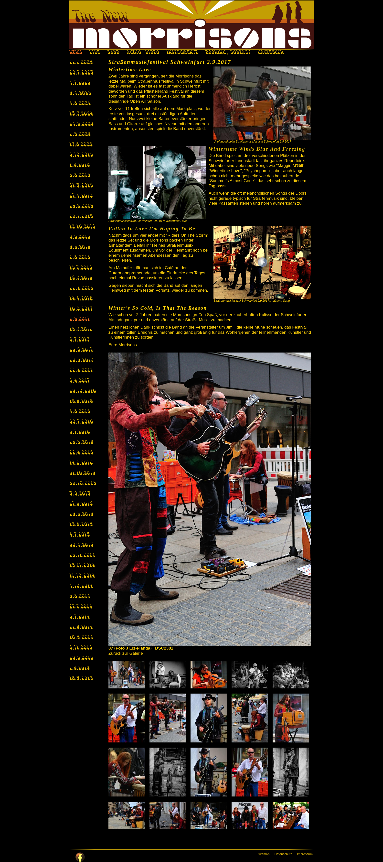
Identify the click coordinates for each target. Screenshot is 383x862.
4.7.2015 (79, 535)
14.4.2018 (81, 299)
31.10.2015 (82, 473)
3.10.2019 (81, 155)
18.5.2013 (81, 678)
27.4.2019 (81, 196)
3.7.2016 (79, 432)
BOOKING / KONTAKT (228, 53)
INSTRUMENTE (182, 53)
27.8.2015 (81, 504)
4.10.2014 (81, 586)
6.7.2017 (79, 340)
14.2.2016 (81, 463)
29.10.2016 (82, 391)
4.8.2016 (79, 411)
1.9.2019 (79, 165)
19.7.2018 (80, 268)
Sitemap (264, 854)
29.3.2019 (81, 206)
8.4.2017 (79, 381)
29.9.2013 (81, 658)
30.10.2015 (82, 483)
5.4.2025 (80, 93)
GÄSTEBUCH (271, 53)
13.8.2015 (81, 524)
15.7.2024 (81, 114)
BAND (113, 53)
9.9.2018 (79, 237)
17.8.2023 (81, 145)
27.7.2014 (80, 607)
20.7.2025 (81, 73)
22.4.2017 (81, 370)
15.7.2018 (80, 278)
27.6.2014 (81, 627)
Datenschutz (283, 854)
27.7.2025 (81, 62)
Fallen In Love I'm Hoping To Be (151, 229)
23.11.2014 (82, 555)
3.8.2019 (79, 175)
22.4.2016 (81, 453)
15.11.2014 (82, 566)
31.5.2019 (81, 186)
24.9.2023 (81, 124)
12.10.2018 (82, 227)
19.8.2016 (81, 401)
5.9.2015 (80, 494)
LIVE (94, 53)
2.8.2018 (79, 257)
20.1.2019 (81, 216)
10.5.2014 (81, 637)
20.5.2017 (81, 360)
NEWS (75, 53)
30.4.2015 (81, 545)
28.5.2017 (81, 350)
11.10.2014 (82, 576)
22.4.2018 (81, 288)
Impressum (305, 854)
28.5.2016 (81, 442)
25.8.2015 (81, 514)
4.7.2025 (79, 83)
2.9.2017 (79, 319)
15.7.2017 (80, 329)
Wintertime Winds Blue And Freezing (257, 149)
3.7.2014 (79, 617)
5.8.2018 (79, 247)
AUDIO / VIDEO (143, 53)
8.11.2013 (80, 648)
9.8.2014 (79, 596)
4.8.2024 (80, 103)
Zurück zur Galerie (125, 653)
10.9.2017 (80, 309)
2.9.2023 (80, 134)
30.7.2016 (81, 422)
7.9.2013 (79, 668)
